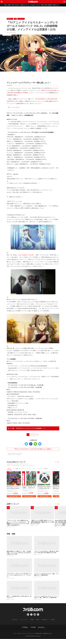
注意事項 (37, 619)
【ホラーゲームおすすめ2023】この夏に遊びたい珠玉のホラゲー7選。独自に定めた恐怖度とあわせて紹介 (46, 552)
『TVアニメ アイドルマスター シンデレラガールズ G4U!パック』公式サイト (33, 449)
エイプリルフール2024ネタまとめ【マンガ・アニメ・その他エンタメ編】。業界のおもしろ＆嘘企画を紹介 (46, 597)
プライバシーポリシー (24, 619)
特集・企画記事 (48, 4)
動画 (43, 4)
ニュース (38, 4)
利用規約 (32, 619)
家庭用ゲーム (9, 18)
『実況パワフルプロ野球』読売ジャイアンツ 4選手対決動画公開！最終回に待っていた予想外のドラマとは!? (42, 522)
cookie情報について (45, 619)
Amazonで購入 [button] (14, 496)
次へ (38, 434)
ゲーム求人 (32, 4)
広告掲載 (52, 619)
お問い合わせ (14, 619)
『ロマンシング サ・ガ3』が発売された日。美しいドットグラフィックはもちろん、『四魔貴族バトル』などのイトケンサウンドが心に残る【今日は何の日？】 (18, 523)
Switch (9, 4)
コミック (29, 468)
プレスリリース (21, 18)
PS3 (15, 18)
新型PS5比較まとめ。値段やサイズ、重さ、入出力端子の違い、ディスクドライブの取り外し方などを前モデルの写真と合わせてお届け (19, 553)
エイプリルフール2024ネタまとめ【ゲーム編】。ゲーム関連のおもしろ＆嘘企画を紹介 (46, 574)
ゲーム (9, 468)
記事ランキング (13, 504)
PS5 (13, 4)
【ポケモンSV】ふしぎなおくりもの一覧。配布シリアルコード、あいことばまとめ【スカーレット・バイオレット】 (19, 575)
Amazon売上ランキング (16, 462)
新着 (5, 4)
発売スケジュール (25, 4)
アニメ (34, 468)
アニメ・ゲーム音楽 (42, 468)
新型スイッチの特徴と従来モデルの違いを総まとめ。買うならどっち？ (19, 597)
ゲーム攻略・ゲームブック (19, 468)
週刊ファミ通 (57, 4)
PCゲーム (17, 4)
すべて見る (57, 461)
